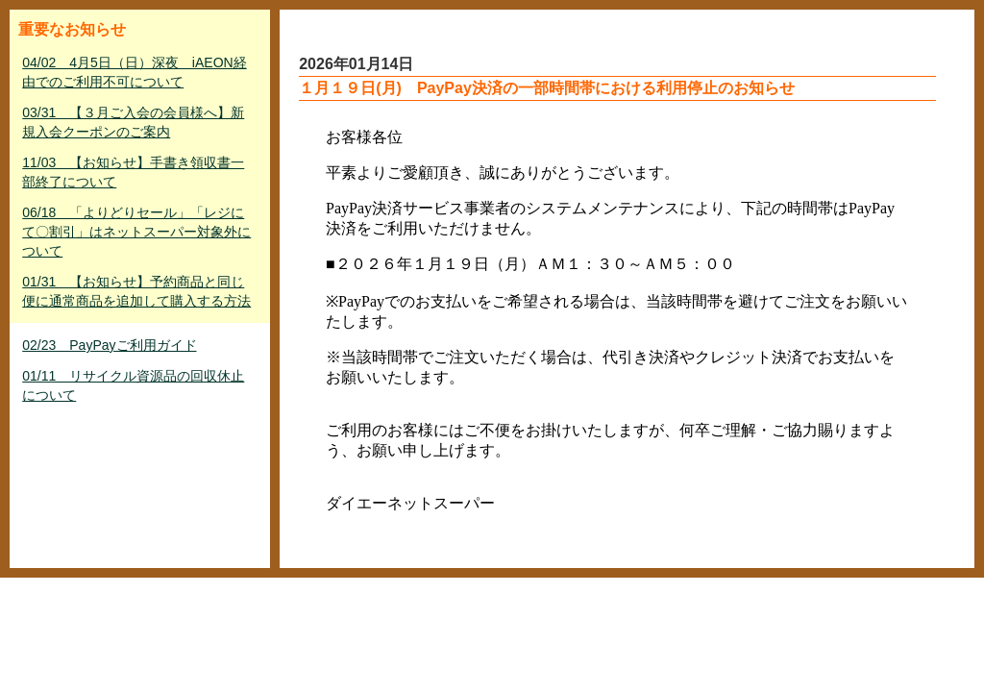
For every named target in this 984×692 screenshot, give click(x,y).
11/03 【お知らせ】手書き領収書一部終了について (133, 172)
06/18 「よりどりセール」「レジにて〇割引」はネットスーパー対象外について (136, 232)
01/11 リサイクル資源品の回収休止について (133, 385)
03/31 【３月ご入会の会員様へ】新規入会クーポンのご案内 (133, 122)
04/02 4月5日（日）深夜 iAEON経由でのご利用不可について (134, 72)
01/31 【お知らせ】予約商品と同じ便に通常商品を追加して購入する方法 (136, 291)
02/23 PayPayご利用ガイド (109, 345)
